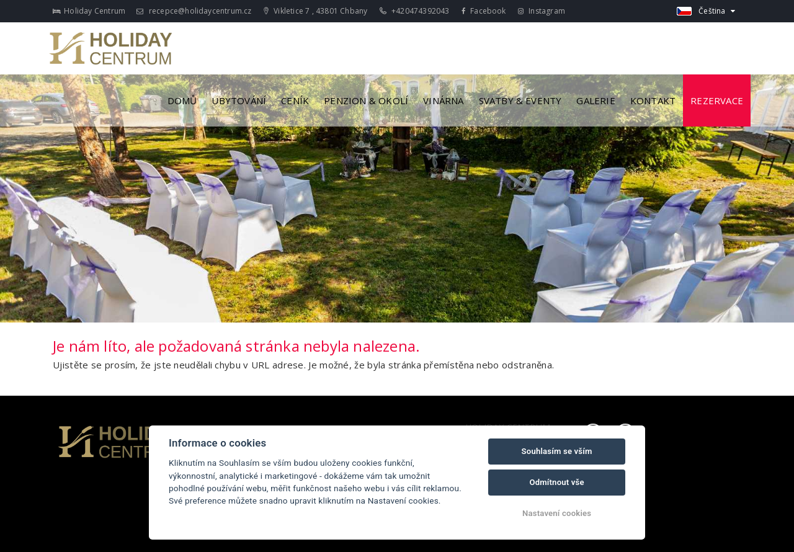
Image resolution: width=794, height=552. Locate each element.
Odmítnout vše (556, 482)
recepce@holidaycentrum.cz (193, 11)
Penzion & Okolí (366, 100)
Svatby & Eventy (520, 100)
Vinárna (443, 100)
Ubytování (239, 100)
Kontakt (653, 100)
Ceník (295, 100)
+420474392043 (415, 11)
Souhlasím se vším (557, 451)
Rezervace (716, 100)
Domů (182, 100)
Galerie (595, 100)
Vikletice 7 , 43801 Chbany (316, 11)
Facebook (484, 11)
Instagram (541, 11)
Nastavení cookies (556, 513)
